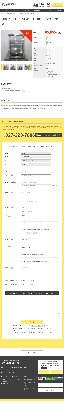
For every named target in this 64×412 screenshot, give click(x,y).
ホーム (5, 10)
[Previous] (1, 67)
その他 (27, 389)
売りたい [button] (27, 10)
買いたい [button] (16, 10)
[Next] (31, 67)
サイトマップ (16, 379)
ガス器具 (25, 386)
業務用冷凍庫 (33, 378)
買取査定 (56, 372)
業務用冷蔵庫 (26, 379)
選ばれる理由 (37, 10)
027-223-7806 (42, 4)
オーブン (33, 386)
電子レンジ (31, 388)
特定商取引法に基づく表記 (50, 385)
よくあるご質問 (47, 10)
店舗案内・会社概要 (6, 383)
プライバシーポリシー (36, 326)
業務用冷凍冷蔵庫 (27, 378)
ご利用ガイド (5, 376)
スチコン (29, 386)
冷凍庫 (27, 388)
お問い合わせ (57, 4)
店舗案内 (59, 10)
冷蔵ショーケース (30, 383)
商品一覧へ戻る (32, 352)
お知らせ (15, 376)
